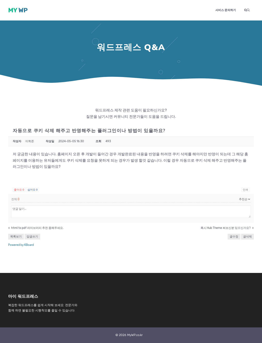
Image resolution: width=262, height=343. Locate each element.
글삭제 (247, 236)
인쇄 (245, 189)
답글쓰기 (32, 236)
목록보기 (16, 236)
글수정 (234, 236)
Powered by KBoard (21, 245)
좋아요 (19, 189)
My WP (18, 10)
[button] (247, 10)
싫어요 (32, 189)
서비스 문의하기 (225, 10)
